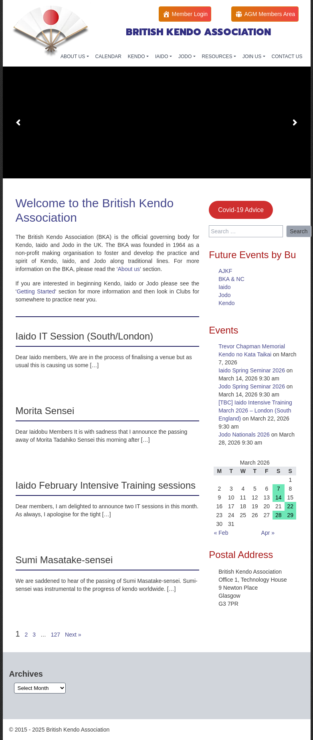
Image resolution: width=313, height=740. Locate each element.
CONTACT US (287, 56)
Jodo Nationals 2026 (244, 434)
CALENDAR (108, 56)
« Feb (221, 533)
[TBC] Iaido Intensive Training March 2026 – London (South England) (255, 410)
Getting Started (36, 291)
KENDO (137, 56)
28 (278, 515)
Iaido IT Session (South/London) (84, 336)
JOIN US (252, 56)
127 (55, 634)
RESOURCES (218, 56)
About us (129, 269)
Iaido (224, 287)
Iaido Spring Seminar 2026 (251, 370)
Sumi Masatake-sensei (64, 559)
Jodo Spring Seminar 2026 (251, 386)
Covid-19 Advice (241, 209)
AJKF (225, 271)
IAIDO (162, 56)
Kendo (226, 303)
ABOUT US (73, 56)
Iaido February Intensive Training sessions (106, 485)
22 (290, 506)
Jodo (224, 295)
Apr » (268, 533)
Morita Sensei (45, 410)
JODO (185, 56)
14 (278, 497)
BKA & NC (231, 279)
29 (290, 515)
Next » (73, 634)
